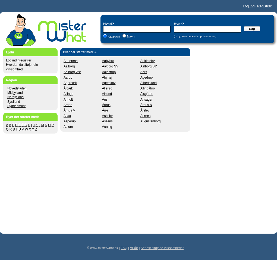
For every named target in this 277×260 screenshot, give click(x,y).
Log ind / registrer (18, 60)
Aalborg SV (110, 66)
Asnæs (145, 116)
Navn (130, 36)
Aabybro (108, 61)
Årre (105, 110)
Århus (106, 105)
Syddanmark (16, 106)
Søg (252, 28)
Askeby (107, 116)
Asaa (67, 116)
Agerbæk (70, 83)
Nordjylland (15, 97)
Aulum (68, 127)
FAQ (124, 248)
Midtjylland (15, 93)
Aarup (68, 77)
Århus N (146, 105)
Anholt (68, 99)
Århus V (69, 110)
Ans (105, 99)
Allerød (107, 88)
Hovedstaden (17, 88)
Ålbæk (68, 88)
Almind (107, 94)
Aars (143, 72)
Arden (68, 105)
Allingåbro (147, 88)
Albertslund (148, 83)
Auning (107, 127)
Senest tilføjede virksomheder (162, 248)
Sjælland (13, 102)
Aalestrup (109, 72)
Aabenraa (71, 61)
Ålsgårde (146, 94)
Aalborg (69, 66)
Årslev (144, 110)
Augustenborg (150, 121)
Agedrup (146, 77)
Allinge (68, 94)
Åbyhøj (107, 77)
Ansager (146, 99)
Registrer (264, 6)
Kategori (114, 36)
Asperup (70, 121)
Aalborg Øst (72, 72)
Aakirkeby (147, 61)
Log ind (248, 6)
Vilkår (134, 248)
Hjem (10, 52)
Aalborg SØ (148, 66)
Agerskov (108, 83)
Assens (107, 121)
